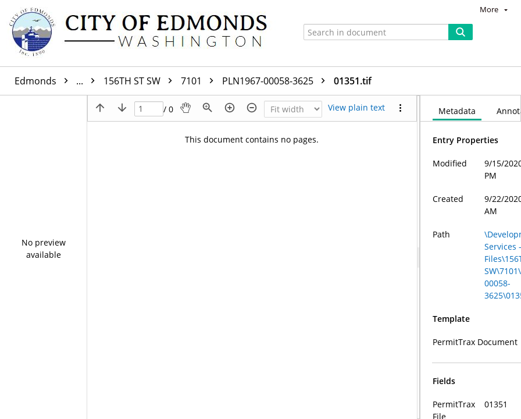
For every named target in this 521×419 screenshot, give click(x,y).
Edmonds (58, 80)
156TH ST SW (141, 80)
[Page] (148, 109)
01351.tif (353, 80)
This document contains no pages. (252, 139)
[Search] (460, 32)
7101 (200, 80)
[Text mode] (356, 107)
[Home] (143, 33)
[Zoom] (293, 109)
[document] (470, 257)
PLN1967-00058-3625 (276, 80)
